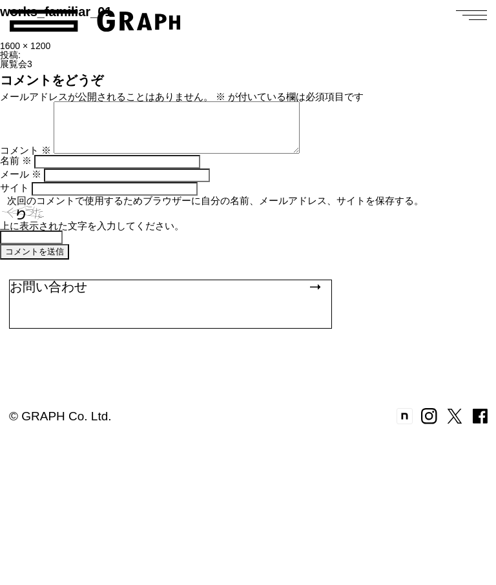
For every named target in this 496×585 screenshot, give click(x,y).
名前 (16, 170)
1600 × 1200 (25, 46)
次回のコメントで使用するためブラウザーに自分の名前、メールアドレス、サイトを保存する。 (215, 210)
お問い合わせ (164, 296)
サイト (14, 197)
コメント (25, 159)
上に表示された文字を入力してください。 (92, 235)
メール (20, 183)
